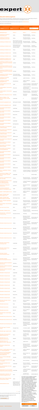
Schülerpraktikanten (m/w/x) (4, 383)
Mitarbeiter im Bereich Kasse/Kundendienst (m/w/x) (4, 254)
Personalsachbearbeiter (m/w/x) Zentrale (5, 363)
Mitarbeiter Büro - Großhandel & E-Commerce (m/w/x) (5, 214)
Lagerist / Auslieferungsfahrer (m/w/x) (6, 191)
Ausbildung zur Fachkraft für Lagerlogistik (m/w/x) (4, 78)
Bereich (11, 26)
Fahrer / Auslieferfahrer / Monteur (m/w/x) (5, 171)
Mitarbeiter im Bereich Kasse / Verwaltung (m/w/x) (4, 248)
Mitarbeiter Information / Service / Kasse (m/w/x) (5, 301)
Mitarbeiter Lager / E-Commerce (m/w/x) (5, 328)
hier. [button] (28, 401)
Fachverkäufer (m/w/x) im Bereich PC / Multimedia (6, 140)
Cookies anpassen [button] (25, 405)
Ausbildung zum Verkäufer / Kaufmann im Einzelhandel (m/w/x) (6, 75)
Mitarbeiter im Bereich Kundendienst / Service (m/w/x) (6, 263)
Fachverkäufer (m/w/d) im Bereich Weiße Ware (5, 108)
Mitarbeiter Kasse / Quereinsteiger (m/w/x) (5, 313)
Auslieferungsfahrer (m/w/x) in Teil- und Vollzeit (5, 84)
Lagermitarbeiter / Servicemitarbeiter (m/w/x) (6, 204)
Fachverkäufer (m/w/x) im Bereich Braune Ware (5, 111)
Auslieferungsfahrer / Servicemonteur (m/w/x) (6, 88)
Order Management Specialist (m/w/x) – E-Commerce (6, 360)
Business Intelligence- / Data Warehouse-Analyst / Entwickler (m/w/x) (5, 98)
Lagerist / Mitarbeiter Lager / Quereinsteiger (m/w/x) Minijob (5, 198)
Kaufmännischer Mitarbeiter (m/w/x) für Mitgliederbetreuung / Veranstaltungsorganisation (6, 181)
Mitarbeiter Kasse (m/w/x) (4, 303)
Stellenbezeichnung (3, 32)
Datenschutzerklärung (8, 406)
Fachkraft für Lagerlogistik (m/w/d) (5, 105)
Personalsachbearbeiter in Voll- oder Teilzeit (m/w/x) (5, 367)
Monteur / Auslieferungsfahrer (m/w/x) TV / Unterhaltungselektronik (6, 350)
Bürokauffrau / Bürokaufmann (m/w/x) (6, 94)
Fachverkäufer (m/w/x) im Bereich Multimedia (5, 118)
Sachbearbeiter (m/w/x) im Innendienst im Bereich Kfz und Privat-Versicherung (6, 370)
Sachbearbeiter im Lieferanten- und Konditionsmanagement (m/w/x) (5, 374)
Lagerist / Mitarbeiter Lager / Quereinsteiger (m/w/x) (4, 195)
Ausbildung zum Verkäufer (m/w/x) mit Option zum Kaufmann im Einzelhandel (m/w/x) (6, 62)
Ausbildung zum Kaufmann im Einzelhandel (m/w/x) (4, 35)
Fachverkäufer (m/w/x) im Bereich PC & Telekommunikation (6, 127)
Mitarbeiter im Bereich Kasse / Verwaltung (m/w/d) (4, 243)
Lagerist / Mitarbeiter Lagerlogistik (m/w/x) (5, 201)
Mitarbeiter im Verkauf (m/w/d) (5, 272)
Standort (1, 26)
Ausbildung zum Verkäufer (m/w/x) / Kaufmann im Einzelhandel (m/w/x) (5, 59)
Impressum (2, 406)
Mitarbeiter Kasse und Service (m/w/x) (6, 316)
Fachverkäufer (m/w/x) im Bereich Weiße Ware (5, 152)
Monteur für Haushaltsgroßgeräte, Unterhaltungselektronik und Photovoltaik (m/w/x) (5, 353)
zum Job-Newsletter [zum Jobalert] (4, 398)
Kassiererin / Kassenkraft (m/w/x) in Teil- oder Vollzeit (5, 178)
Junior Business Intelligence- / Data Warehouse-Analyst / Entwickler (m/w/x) (5, 174)
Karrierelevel (22, 26)
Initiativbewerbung (26, 21)
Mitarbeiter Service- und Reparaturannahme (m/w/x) (4, 338)
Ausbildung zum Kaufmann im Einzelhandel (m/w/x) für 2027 (4, 38)
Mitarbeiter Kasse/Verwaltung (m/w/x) (6, 323)
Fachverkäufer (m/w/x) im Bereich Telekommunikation (5, 143)
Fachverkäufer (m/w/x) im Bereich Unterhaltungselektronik (5, 149)
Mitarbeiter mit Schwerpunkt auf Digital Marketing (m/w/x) (5, 335)
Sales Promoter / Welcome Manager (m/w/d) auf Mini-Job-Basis (5, 379)
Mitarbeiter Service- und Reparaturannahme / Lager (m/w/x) (5, 341)
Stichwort (30, 26)
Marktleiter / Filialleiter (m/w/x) (5, 210)
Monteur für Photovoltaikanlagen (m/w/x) (5, 357)
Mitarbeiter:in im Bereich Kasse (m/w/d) (5, 346)
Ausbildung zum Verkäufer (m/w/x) (5, 41)
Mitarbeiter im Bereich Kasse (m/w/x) (6, 217)
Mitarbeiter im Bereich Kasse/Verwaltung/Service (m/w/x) (5, 259)
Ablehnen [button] (33, 405)
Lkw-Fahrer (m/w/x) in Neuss (4, 207)
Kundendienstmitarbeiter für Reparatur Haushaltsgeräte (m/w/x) (5, 189)
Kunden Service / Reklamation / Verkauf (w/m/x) (5, 185)
